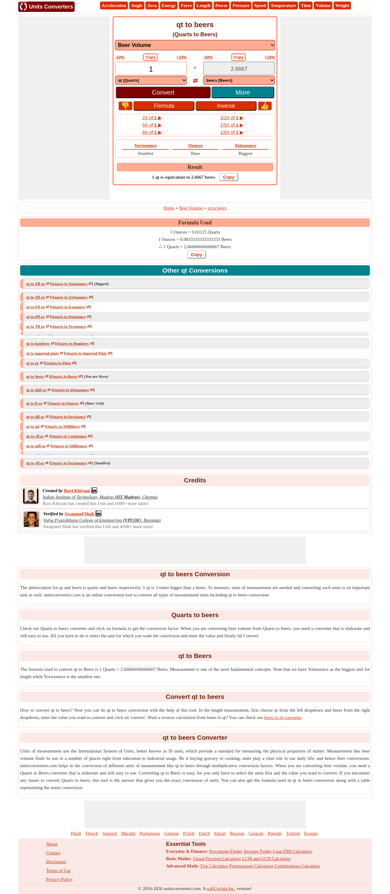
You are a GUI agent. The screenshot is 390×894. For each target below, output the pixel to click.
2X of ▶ (152, 117)
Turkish (293, 833)
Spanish (109, 833)
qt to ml (32, 426)
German (171, 833)
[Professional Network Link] (77, 490)
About (52, 844)
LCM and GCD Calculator (266, 858)
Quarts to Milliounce (69, 446)
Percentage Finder (225, 851)
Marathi (128, 833)
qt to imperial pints (42, 353)
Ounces (195, 145)
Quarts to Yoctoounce (69, 463)
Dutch (204, 833)
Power (221, 5)
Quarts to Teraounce (68, 326)
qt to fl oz (34, 403)
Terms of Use (58, 870)
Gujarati (256, 833)
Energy (169, 5)
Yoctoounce (145, 145)
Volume (323, 5)
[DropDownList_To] (239, 80)
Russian (237, 833)
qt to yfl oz (35, 463)
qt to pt (32, 363)
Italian (220, 833)
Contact (53, 852)
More (243, 92)
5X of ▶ (152, 124)
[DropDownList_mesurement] (195, 45)
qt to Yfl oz (35, 283)
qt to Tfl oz (35, 326)
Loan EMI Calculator (292, 851)
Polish (189, 833)
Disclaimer (56, 861)
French (91, 833)
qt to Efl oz (35, 307)
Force (186, 5)
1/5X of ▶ (231, 124)
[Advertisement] (64, 107)
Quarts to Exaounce (68, 307)
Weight (342, 5)
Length (204, 5)
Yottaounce (246, 145)
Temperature (283, 5)
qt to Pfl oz (35, 316)
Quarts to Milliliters (63, 426)
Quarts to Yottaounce (69, 283)
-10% (119, 57)
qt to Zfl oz (35, 297)
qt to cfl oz (35, 436)
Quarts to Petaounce (68, 316)
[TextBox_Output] (239, 69)
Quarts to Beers (64, 376)
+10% (181, 57)
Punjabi (275, 833)
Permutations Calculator (251, 866)
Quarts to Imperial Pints (86, 353)
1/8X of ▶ (231, 132)
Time (306, 5)
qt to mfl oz (35, 446)
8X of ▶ (152, 132)
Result (195, 167)
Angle (137, 5)
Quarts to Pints (58, 363)
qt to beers (35, 376)
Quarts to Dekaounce (71, 390)
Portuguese (150, 833)
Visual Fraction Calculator (217, 858)
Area (152, 5)
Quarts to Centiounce (69, 436)
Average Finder (257, 851)
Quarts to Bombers (72, 343)
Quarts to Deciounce (68, 416)
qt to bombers (38, 343)
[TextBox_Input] (151, 69)
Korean (310, 833)
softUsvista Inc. (221, 888)
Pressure (240, 5)
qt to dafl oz (36, 390)
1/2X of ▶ (231, 117)
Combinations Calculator (297, 866)
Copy (150, 57)
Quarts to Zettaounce (69, 297)
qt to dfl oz (35, 416)
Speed (260, 5)
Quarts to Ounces (64, 403)
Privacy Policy (59, 879)
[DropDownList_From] (151, 80)
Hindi (76, 833)
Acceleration (114, 5)
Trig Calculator (214, 866)
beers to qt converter (282, 717)
